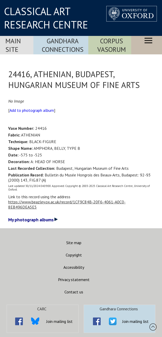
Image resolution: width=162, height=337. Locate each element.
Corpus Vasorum (111, 45)
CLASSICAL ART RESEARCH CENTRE (46, 18)
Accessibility (73, 267)
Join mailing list (59, 321)
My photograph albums (33, 220)
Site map (73, 242)
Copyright (74, 254)
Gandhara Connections (62, 45)
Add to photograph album (31, 110)
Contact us (73, 291)
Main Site (13, 45)
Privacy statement (74, 279)
